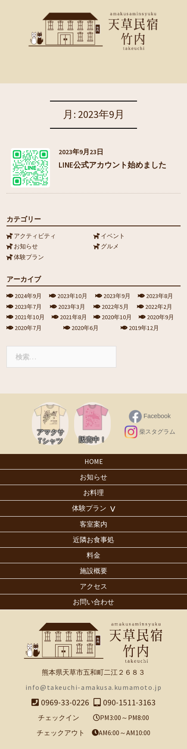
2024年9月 (28, 296)
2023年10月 (72, 296)
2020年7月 (28, 328)
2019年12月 (144, 328)
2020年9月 (160, 317)
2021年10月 (30, 317)
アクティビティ (35, 236)
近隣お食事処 (93, 539)
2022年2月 (158, 307)
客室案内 (93, 524)
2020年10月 (117, 317)
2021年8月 (73, 317)
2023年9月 (117, 296)
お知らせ (26, 246)
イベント (113, 236)
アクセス (93, 586)
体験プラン (29, 257)
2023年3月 (71, 307)
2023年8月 (159, 296)
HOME (93, 461)
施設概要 (93, 570)
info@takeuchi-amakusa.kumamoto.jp (93, 687)
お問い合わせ (93, 601)
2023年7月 (28, 307)
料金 (93, 555)
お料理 (93, 492)
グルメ (110, 246)
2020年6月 (85, 328)
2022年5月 (115, 307)
